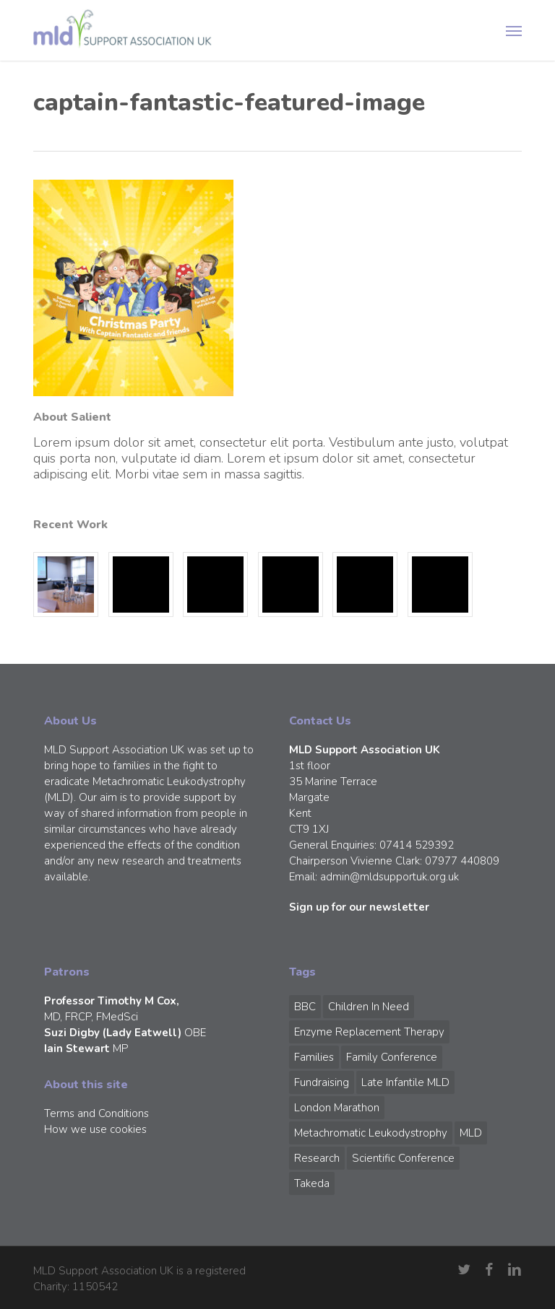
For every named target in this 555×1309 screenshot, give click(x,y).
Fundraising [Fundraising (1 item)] (321, 1082)
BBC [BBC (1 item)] (305, 1006)
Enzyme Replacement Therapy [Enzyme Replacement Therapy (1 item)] (369, 1032)
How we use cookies (95, 1129)
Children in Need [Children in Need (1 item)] (368, 1006)
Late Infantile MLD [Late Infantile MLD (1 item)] (405, 1082)
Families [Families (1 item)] (314, 1057)
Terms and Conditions (96, 1113)
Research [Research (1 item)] (317, 1158)
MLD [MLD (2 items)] (471, 1133)
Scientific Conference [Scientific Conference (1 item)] (403, 1158)
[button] (514, 30)
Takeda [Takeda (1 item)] (312, 1183)
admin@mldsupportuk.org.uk (389, 877)
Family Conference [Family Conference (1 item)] (391, 1057)
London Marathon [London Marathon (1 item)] (336, 1107)
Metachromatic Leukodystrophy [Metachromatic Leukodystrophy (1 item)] (370, 1133)
